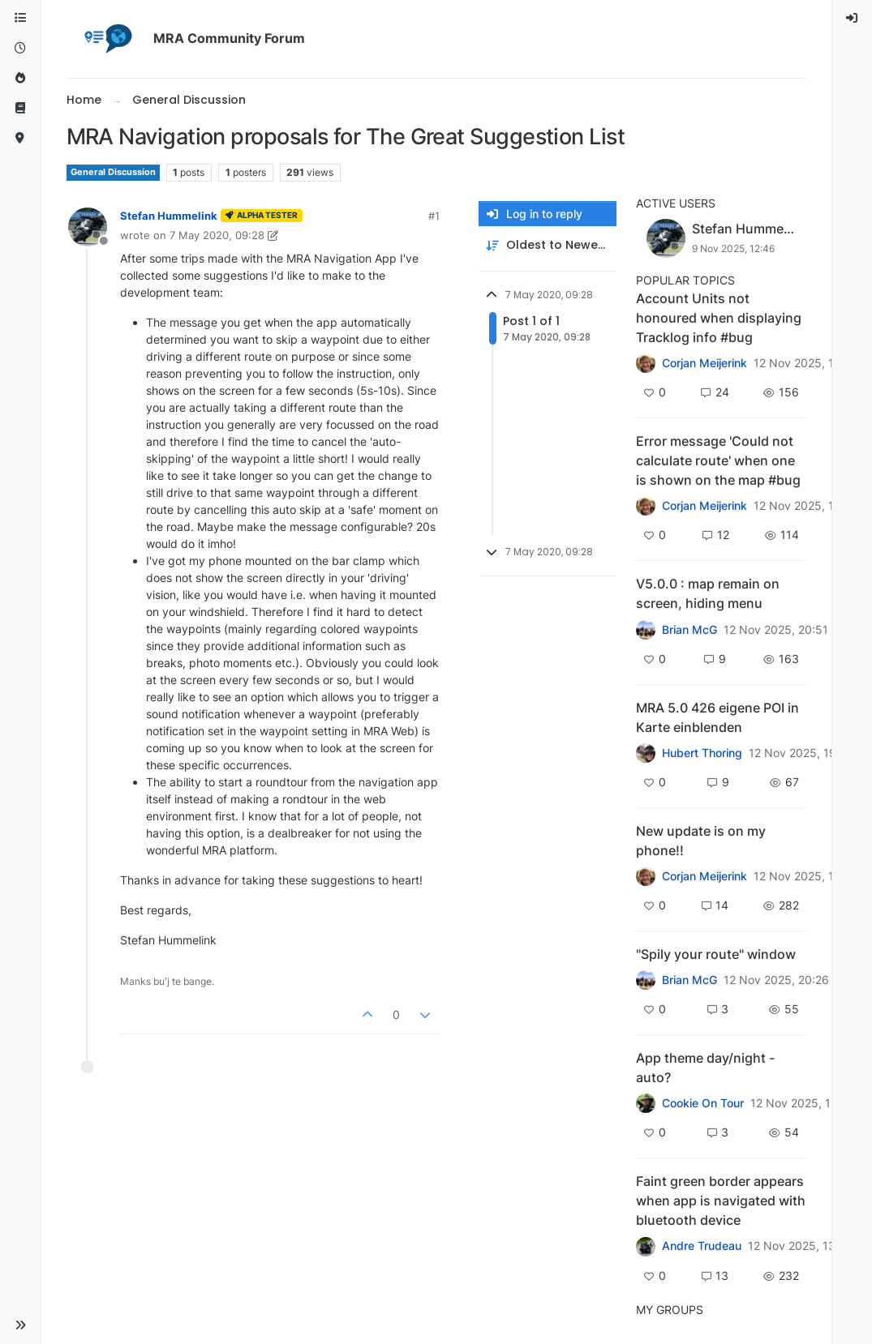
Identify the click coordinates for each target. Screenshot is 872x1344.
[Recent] (20, 48)
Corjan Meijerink (704, 363)
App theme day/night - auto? (705, 1067)
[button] (20, 1325)
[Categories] (20, 18)
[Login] (852, 18)
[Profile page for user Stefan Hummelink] (87, 227)
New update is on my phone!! (701, 840)
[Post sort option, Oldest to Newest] (547, 245)
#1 (434, 215)
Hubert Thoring (702, 753)
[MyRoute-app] (20, 138)
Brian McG (689, 630)
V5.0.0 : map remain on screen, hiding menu (708, 593)
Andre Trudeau (701, 1246)
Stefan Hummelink (168, 215)
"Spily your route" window (716, 954)
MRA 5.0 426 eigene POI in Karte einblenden (717, 717)
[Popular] (20, 78)
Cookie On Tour (703, 1103)
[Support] (20, 108)
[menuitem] (852, 18)
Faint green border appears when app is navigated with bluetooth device (720, 1200)
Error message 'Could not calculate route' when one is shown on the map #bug (718, 460)
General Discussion (113, 172)
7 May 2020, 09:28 (217, 235)
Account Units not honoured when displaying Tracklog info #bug (718, 317)
